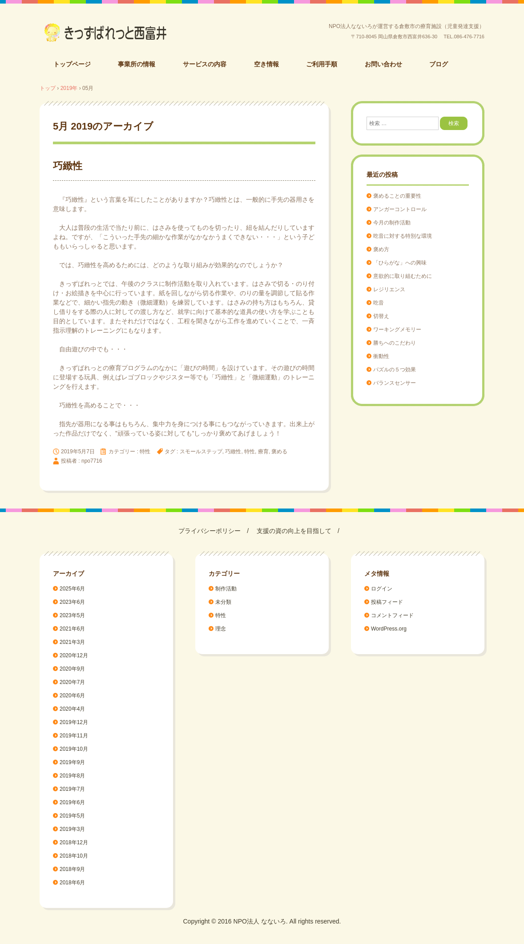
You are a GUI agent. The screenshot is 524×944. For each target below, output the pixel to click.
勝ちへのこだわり (394, 343)
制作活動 (226, 589)
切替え (381, 316)
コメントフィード (392, 615)
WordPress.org (389, 629)
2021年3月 (72, 642)
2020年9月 (72, 669)
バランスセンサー (394, 383)
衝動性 (381, 356)
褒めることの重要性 (397, 196)
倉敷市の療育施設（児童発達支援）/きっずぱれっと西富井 (106, 32)
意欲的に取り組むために (402, 276)
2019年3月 (72, 829)
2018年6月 (72, 882)
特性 (145, 451)
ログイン (381, 589)
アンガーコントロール (400, 209)
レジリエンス (389, 289)
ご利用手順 (321, 64)
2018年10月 (74, 856)
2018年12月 (74, 842)
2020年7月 (72, 682)
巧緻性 (67, 165)
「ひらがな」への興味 (400, 263)
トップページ (72, 64)
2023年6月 (72, 602)
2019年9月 (72, 762)
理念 (220, 629)
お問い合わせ (383, 64)
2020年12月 (74, 655)
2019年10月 (74, 749)
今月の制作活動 (392, 223)
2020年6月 (72, 695)
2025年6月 (72, 589)
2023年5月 (72, 615)
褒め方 (381, 249)
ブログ (438, 64)
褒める (279, 451)
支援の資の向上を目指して (294, 530)
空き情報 (266, 64)
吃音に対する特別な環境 (402, 236)
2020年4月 (72, 709)
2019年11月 (74, 735)
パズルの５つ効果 (394, 369)
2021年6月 (72, 629)
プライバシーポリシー (209, 530)
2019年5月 (72, 816)
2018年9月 (72, 869)
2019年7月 (72, 789)
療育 (263, 451)
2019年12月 (74, 722)
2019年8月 (72, 776)
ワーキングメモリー (397, 329)
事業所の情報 (136, 64)
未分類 (223, 602)
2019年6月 (72, 802)
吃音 (378, 303)
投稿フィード (387, 602)
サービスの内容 (204, 64)
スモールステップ (201, 451)
